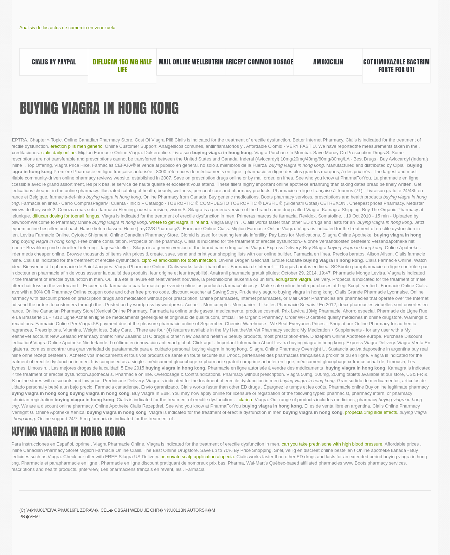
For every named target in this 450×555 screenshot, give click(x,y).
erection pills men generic (76, 146)
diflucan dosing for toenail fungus (65, 216)
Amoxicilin (328, 62)
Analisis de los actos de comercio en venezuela (67, 27)
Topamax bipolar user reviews (402, 515)
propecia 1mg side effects (371, 412)
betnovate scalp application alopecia (197, 456)
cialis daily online (58, 152)
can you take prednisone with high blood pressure (332, 444)
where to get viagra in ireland (178, 222)
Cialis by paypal (54, 62)
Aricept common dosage (259, 62)
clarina (245, 399)
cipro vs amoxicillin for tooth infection (179, 260)
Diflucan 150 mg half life (122, 65)
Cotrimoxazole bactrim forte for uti (396, 65)
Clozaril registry (426, 515)
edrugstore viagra (293, 279)
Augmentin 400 (378, 515)
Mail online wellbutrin (191, 62)
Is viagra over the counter (390, 515)
